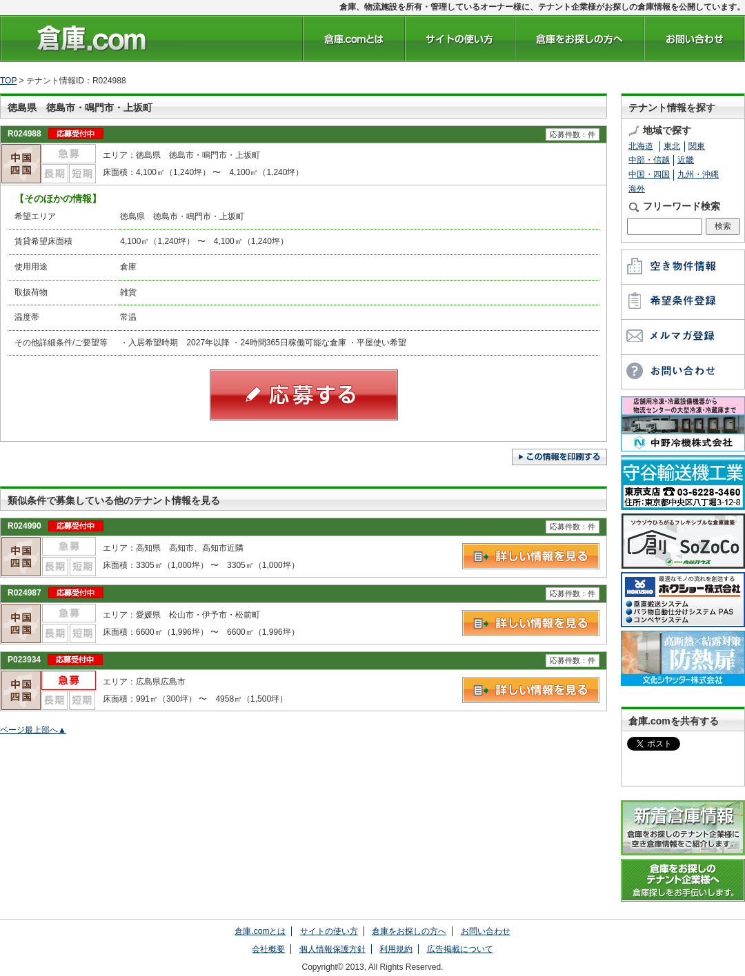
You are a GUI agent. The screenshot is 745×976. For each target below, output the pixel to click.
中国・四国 (649, 174)
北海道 (640, 146)
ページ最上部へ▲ (33, 730)
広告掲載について (460, 949)
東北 (672, 146)
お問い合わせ (485, 931)
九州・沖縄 (698, 174)
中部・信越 (649, 160)
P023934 (24, 659)
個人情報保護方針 (332, 949)
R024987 (24, 593)
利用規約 (396, 949)
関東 (696, 146)
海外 (636, 189)
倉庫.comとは (260, 931)
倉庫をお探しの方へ (409, 931)
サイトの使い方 (329, 931)
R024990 (24, 526)
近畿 (685, 160)
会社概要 (268, 949)
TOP (8, 80)
